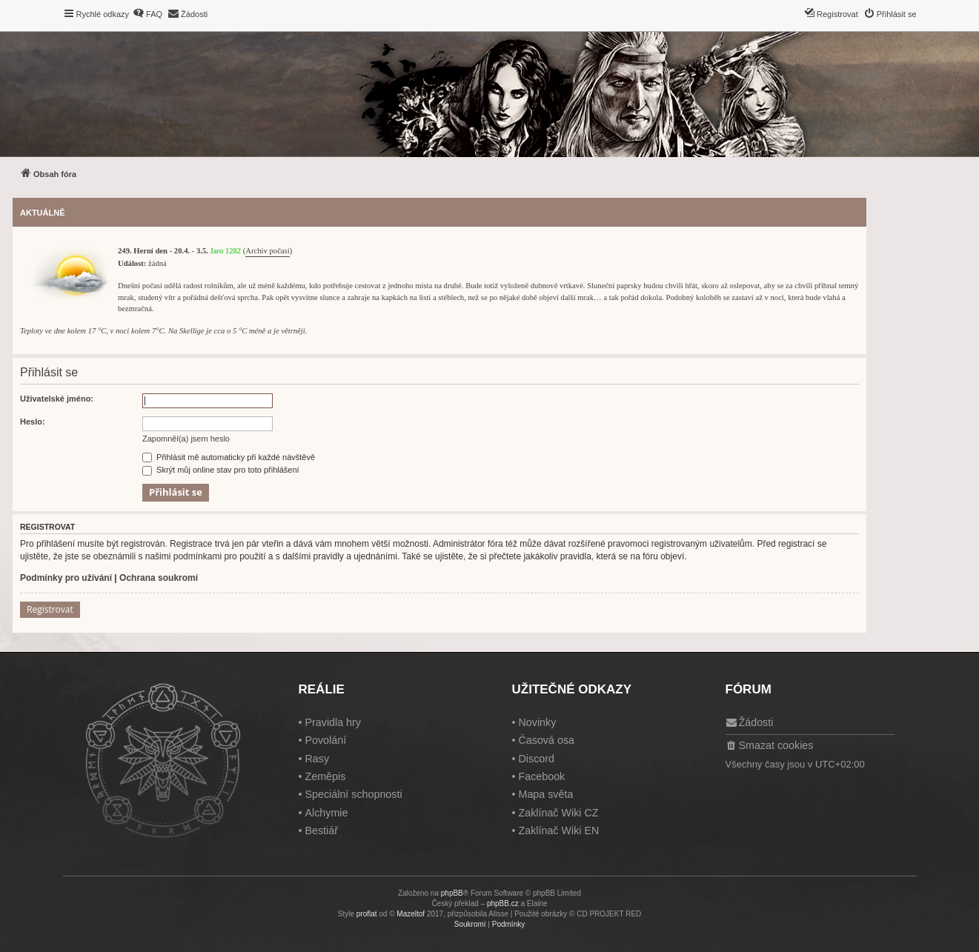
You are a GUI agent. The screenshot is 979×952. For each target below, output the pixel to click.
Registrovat (50, 609)
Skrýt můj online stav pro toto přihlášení (220, 469)
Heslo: (32, 421)
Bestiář (321, 830)
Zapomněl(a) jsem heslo (186, 438)
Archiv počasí (267, 251)
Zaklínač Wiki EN (558, 830)
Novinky (537, 722)
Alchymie (326, 813)
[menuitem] (147, 14)
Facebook (541, 776)
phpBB (452, 893)
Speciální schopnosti (353, 794)
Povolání (325, 740)
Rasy (317, 759)
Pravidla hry (333, 722)
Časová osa (546, 740)
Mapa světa (545, 794)
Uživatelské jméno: (56, 398)
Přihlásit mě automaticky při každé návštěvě (228, 457)
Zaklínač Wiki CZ (558, 813)
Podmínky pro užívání (66, 578)
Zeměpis (325, 776)
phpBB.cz (503, 903)
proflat (366, 914)
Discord (536, 759)
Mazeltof (410, 914)
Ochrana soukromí (158, 578)
